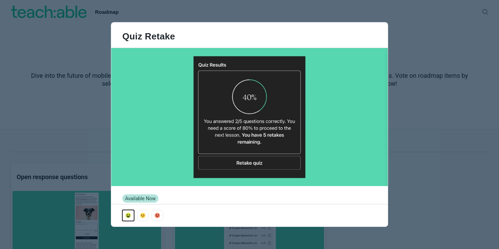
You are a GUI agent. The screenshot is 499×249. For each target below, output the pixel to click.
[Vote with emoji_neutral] (143, 215)
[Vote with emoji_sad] (157, 215)
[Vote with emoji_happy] (128, 215)
